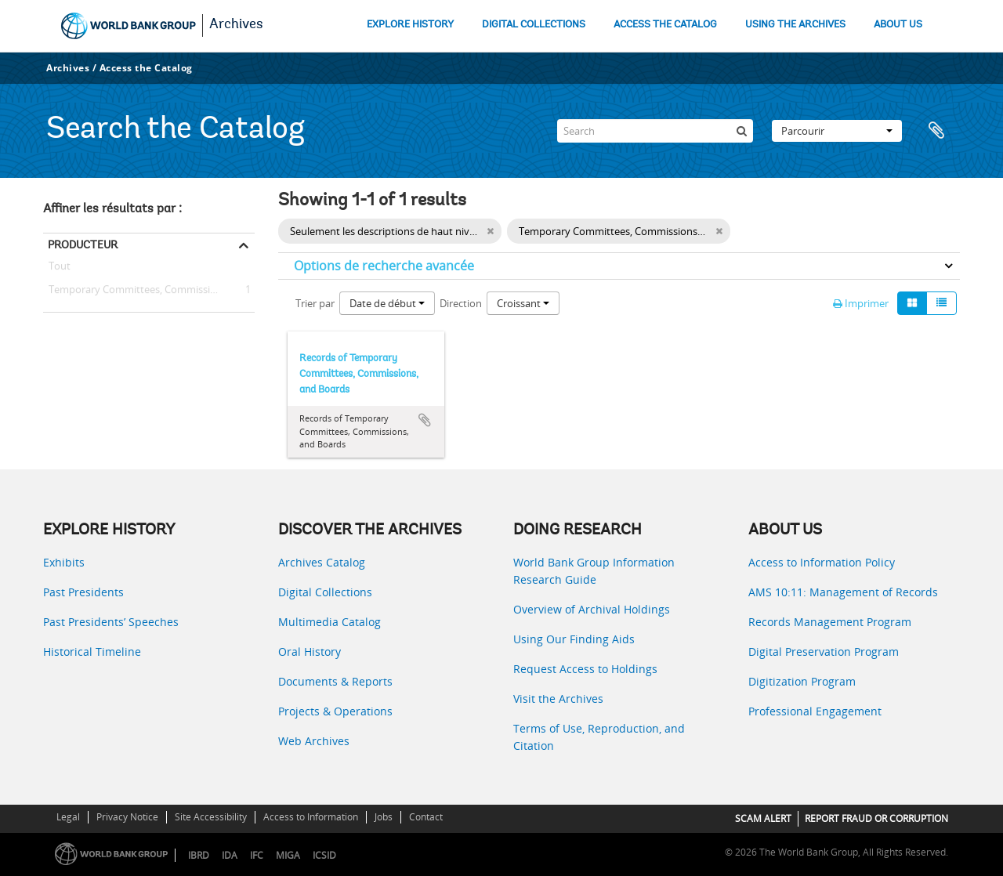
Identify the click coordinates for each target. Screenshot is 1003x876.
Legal (68, 817)
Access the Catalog (146, 67)
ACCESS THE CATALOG (665, 25)
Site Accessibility (211, 817)
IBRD (198, 855)
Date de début (387, 303)
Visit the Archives (558, 698)
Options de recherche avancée (384, 265)
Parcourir (837, 131)
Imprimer (861, 303)
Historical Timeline (92, 651)
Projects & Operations (335, 711)
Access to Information (310, 817)
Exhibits (64, 562)
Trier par (315, 303)
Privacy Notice (127, 817)
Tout (60, 269)
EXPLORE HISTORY (410, 25)
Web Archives (313, 740)
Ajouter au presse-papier (425, 420)
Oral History (309, 651)
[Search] (655, 131)
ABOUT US (898, 25)
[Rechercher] (741, 131)
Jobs (384, 817)
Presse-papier (940, 130)
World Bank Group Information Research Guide (594, 571)
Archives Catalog (321, 562)
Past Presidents (83, 592)
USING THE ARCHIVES (795, 25)
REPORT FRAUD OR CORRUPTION (876, 818)
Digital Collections (325, 592)
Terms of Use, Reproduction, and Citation (599, 737)
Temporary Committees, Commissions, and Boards (149, 290)
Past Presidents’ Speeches (111, 621)
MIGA (288, 855)
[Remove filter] (718, 231)
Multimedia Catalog (329, 621)
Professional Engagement (815, 711)
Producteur (83, 244)
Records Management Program (829, 621)
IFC (256, 855)
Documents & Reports (335, 681)
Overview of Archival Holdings (591, 609)
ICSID (324, 855)
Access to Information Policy (821, 562)
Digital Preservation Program (823, 651)
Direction (461, 303)
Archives (236, 25)
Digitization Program (802, 681)
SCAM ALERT (763, 818)
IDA (229, 855)
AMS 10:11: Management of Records (843, 592)
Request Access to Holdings (585, 668)
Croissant (523, 303)
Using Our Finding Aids (574, 639)
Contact (426, 817)
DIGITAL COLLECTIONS (533, 25)
